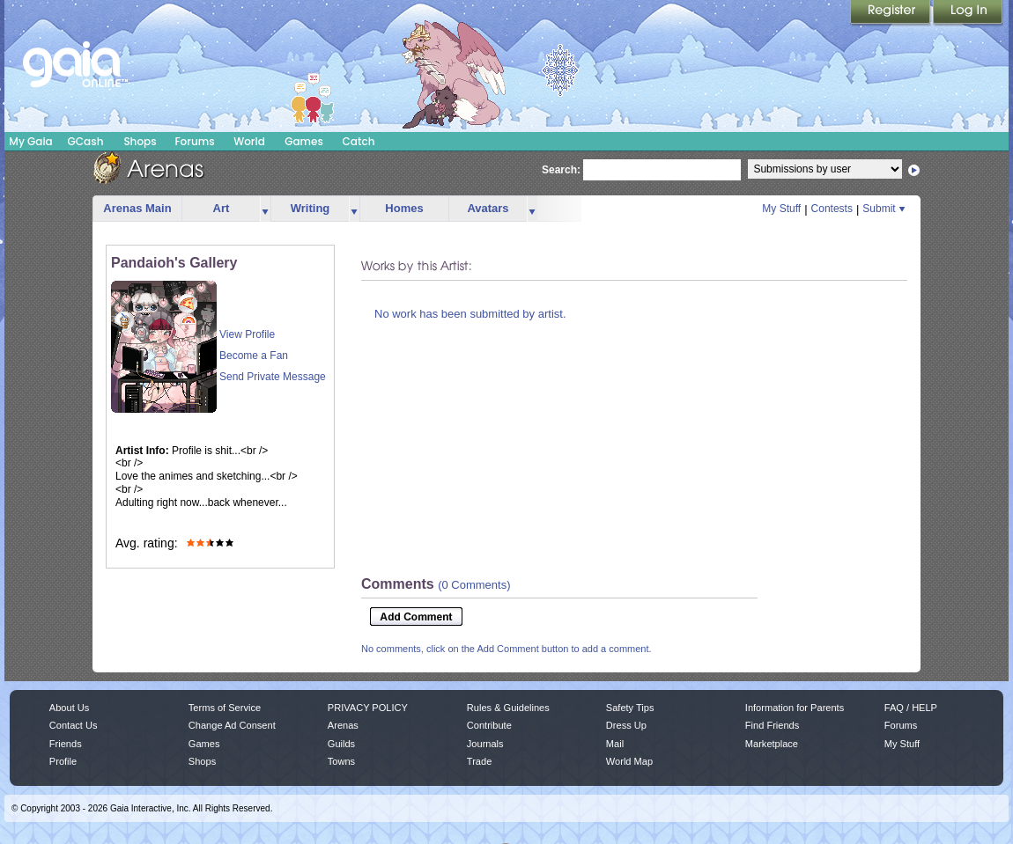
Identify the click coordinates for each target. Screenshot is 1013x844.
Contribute (489, 725)
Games (304, 141)
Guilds (341, 743)
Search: (561, 170)
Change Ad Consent (232, 725)
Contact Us (73, 725)
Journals (485, 743)
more (265, 209)
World (249, 141)
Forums (194, 141)
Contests (832, 208)
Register (891, 13)
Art (221, 208)
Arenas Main (137, 208)
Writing (310, 208)
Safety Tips (630, 707)
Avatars (487, 208)
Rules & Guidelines (508, 707)
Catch (359, 141)
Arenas (343, 725)
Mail (615, 743)
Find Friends (772, 725)
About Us (69, 707)
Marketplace (771, 743)
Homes (404, 208)
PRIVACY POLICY (368, 707)
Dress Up (626, 725)
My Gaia (30, 141)
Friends (65, 743)
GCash (86, 141)
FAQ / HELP (910, 707)
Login (968, 13)
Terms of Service (225, 707)
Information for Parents (794, 707)
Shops (139, 141)
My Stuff (781, 208)
